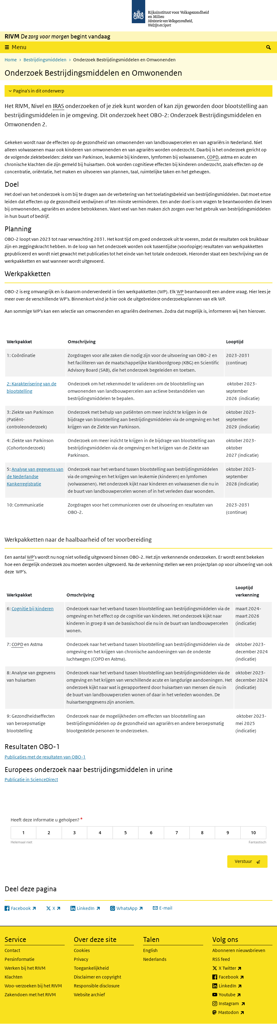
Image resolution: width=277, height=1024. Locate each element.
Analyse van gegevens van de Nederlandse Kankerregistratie (35, 476)
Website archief (89, 994)
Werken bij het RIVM (25, 968)
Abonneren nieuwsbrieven (238, 950)
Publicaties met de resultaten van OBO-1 (45, 757)
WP (180, 291)
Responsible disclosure (97, 986)
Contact (12, 950)
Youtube (243, 994)
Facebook (245, 977)
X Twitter (243, 968)
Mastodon (244, 1012)
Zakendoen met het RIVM (30, 994)
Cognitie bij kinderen (33, 608)
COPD (212, 157)
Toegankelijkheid (91, 968)
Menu (19, 47)
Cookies (82, 950)
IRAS (58, 106)
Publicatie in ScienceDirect (31, 779)
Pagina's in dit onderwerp (38, 91)
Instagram (245, 1003)
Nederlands (154, 959)
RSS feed (221, 959)
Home (11, 60)
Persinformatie (19, 959)
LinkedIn (244, 986)
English (150, 950)
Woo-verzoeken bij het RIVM (33, 986)
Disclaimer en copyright (97, 977)
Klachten (14, 977)
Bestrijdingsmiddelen (45, 60)
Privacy (81, 959)
